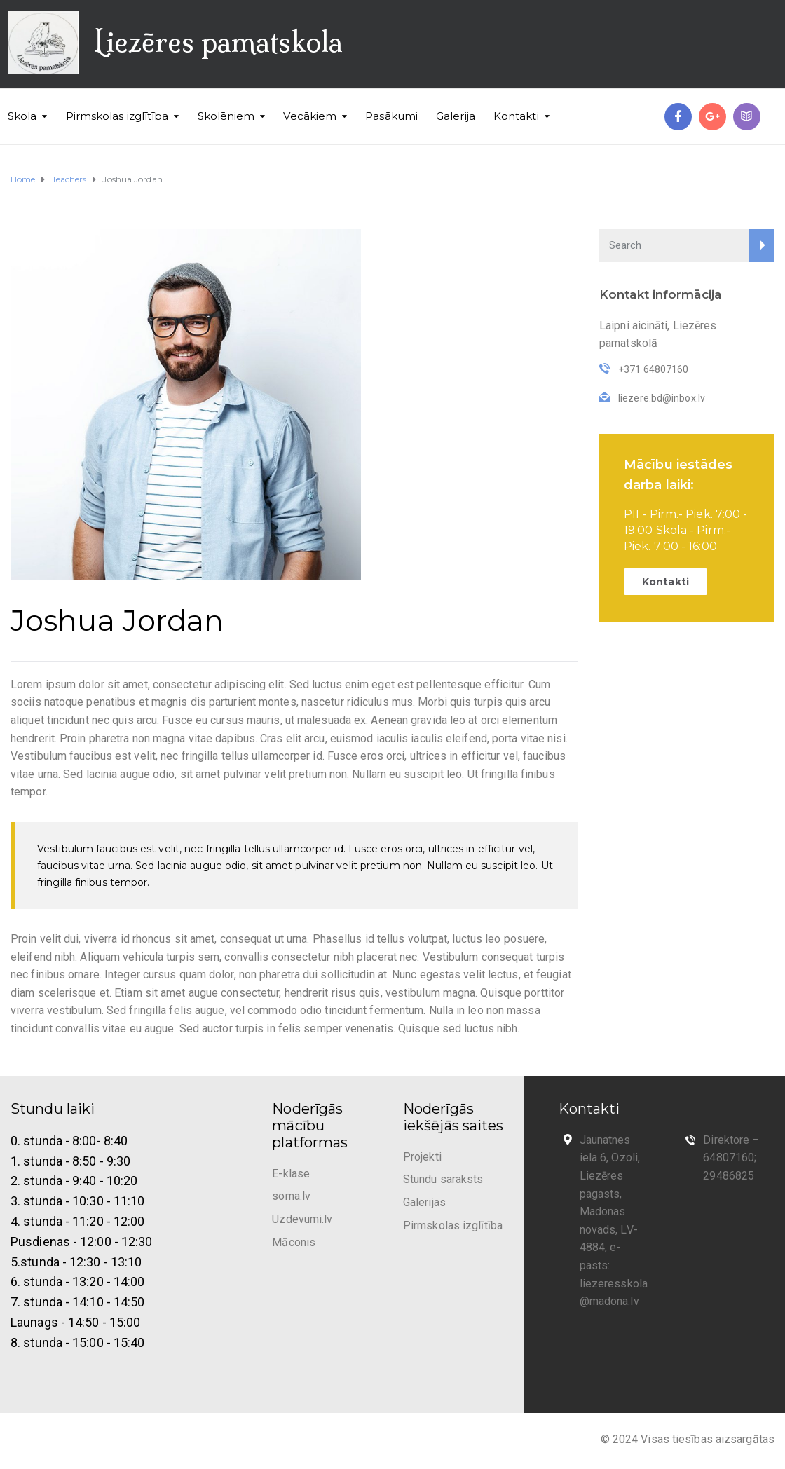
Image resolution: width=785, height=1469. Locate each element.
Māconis (293, 1242)
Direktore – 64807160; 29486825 (731, 1157)
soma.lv (291, 1196)
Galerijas (424, 1202)
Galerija (455, 116)
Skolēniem (226, 116)
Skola (22, 116)
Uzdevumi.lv (302, 1219)
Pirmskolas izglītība (117, 116)
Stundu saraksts (443, 1179)
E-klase (291, 1173)
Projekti (422, 1156)
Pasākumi (391, 116)
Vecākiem (309, 116)
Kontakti (516, 116)
